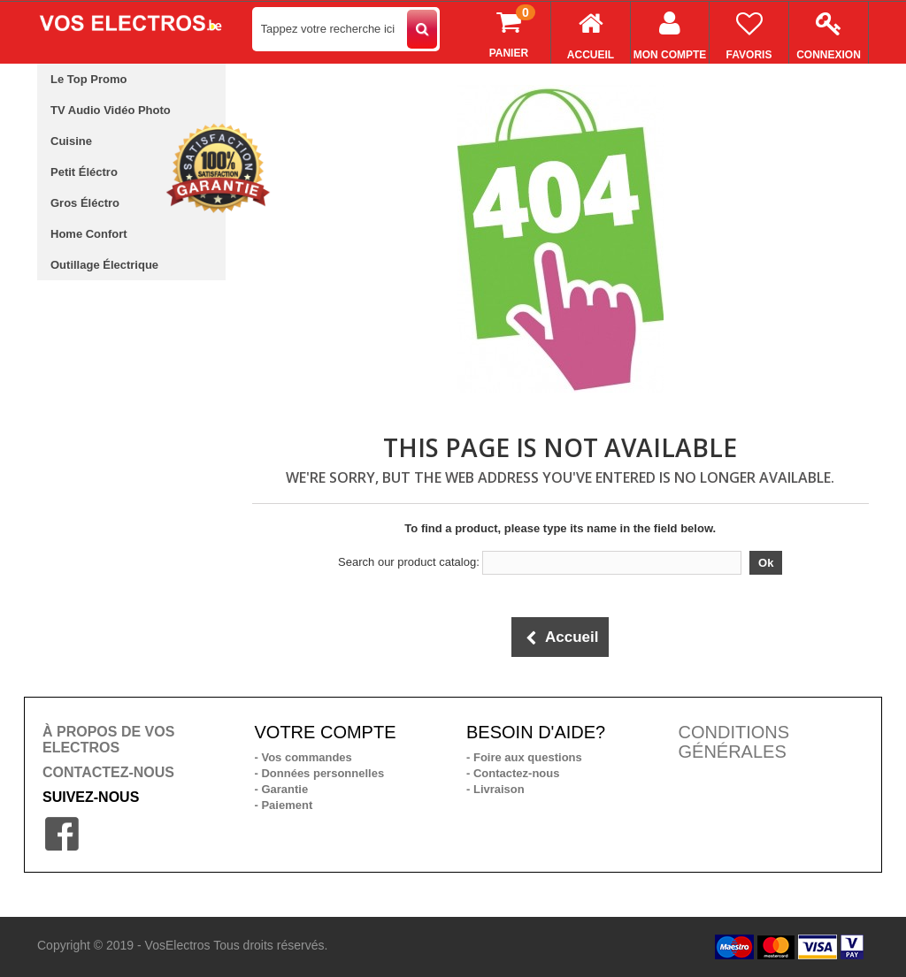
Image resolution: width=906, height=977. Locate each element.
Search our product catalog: (409, 562)
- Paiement (284, 805)
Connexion (828, 31)
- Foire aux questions (524, 757)
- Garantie (282, 789)
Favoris (749, 31)
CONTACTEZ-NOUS (108, 772)
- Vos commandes (303, 757)
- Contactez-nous (512, 773)
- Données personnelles (320, 773)
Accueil (590, 31)
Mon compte (670, 31)
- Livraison (495, 789)
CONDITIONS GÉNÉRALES (734, 741)
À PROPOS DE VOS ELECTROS (108, 739)
